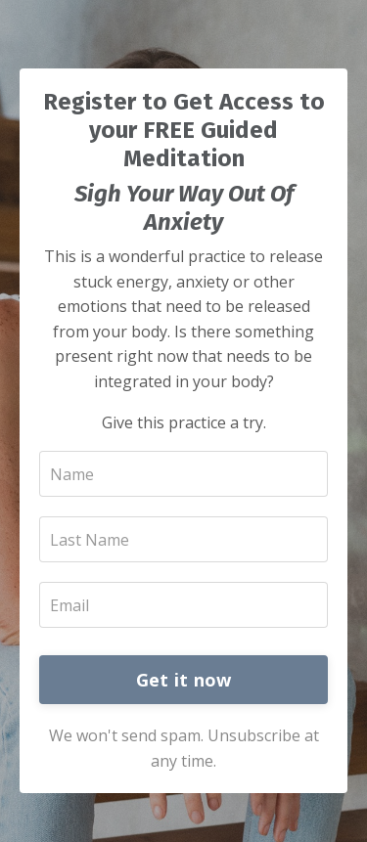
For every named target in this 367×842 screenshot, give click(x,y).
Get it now (184, 679)
